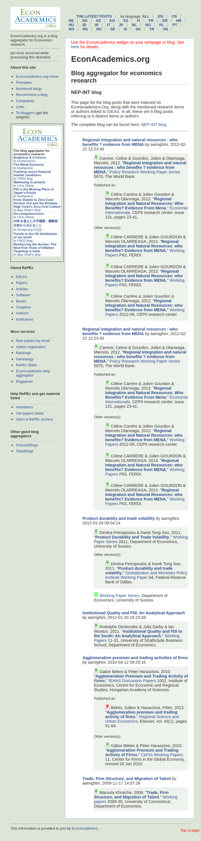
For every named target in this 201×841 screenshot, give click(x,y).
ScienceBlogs (27, 445)
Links (20, 107)
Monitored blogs (29, 89)
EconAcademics (85, 828)
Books (21, 301)
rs (85, 29)
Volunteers (24, 407)
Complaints (25, 101)
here (75, 47)
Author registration (31, 347)
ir (96, 25)
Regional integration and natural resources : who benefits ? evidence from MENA (130, 142)
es (125, 20)
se (112, 29)
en (160, 16)
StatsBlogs (24, 451)
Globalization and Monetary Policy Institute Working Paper (146, 575)
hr (178, 20)
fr (151, 20)
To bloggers (25, 113)
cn (174, 16)
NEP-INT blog (153, 124)
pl (161, 25)
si (125, 29)
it (108, 25)
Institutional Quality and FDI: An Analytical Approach (133, 613)
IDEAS (21, 277)
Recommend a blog (31, 94)
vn (165, 29)
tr (151, 29)
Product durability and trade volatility (118, 518)
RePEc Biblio (26, 365)
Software (23, 295)
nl (134, 25)
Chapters (23, 307)
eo (112, 20)
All (145, 16)
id (84, 25)
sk (138, 29)
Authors (22, 313)
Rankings (23, 353)
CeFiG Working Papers (162, 754)
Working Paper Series (119, 595)
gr (164, 20)
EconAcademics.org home (37, 76)
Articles (22, 289)
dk (85, 20)
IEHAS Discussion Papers (132, 680)
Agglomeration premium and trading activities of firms (135, 657)
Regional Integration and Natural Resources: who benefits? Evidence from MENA (144, 246)
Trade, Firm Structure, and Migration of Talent (126, 778)
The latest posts (94, 16)
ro (71, 29)
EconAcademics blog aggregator (33, 373)
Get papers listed (29, 413)
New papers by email (33, 340)
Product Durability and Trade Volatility (132, 537)
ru (98, 29)
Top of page (190, 830)
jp (121, 25)
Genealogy (25, 359)
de (71, 20)
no (148, 25)
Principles (24, 82)
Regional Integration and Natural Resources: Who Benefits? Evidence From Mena (144, 203)
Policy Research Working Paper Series (144, 172)
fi (138, 20)
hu (71, 25)
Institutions (24, 319)
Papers (22, 283)
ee (98, 20)
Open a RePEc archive (34, 419)
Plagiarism (24, 381)
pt (175, 25)
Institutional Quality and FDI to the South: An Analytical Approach (138, 633)
